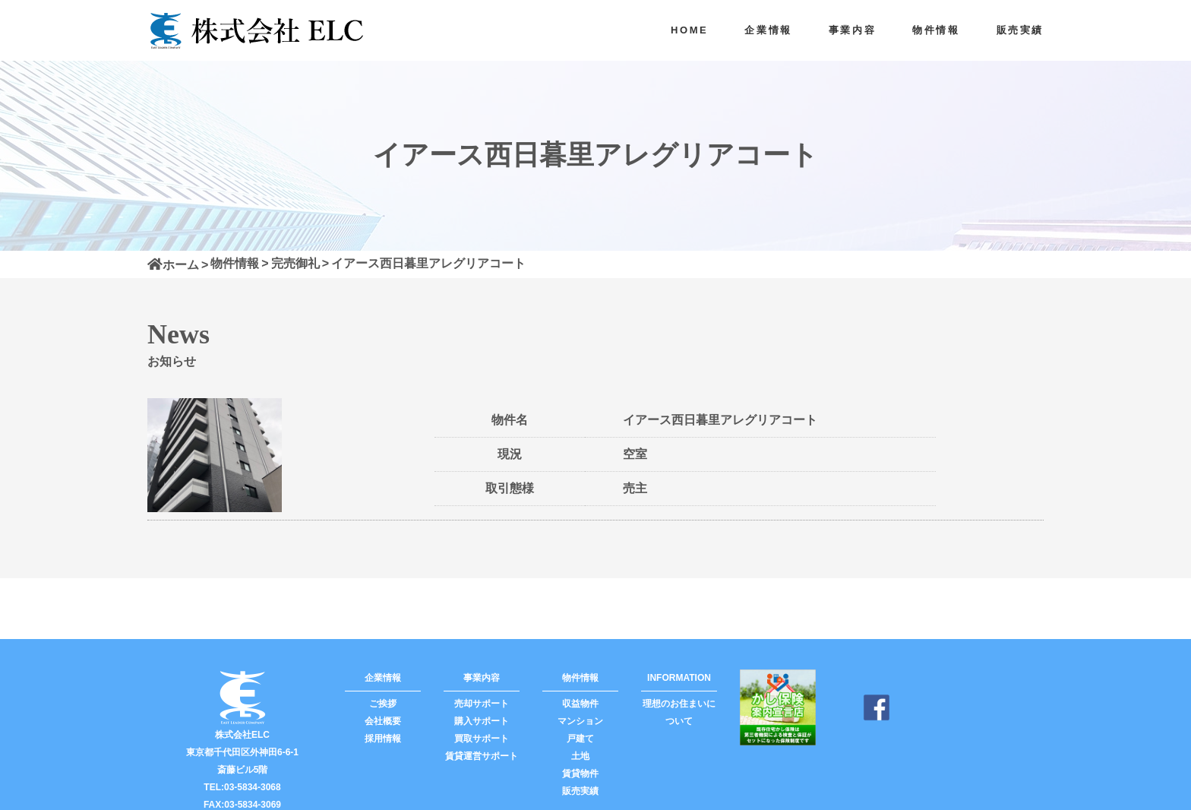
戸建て (580, 738)
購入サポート (481, 721)
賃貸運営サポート (481, 756)
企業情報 (767, 30)
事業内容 (852, 30)
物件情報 (935, 30)
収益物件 (580, 703)
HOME (689, 30)
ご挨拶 (382, 703)
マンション (580, 721)
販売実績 (1020, 30)
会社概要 (383, 721)
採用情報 (383, 738)
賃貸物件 (580, 773)
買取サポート (481, 738)
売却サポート (481, 703)
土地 (580, 756)
